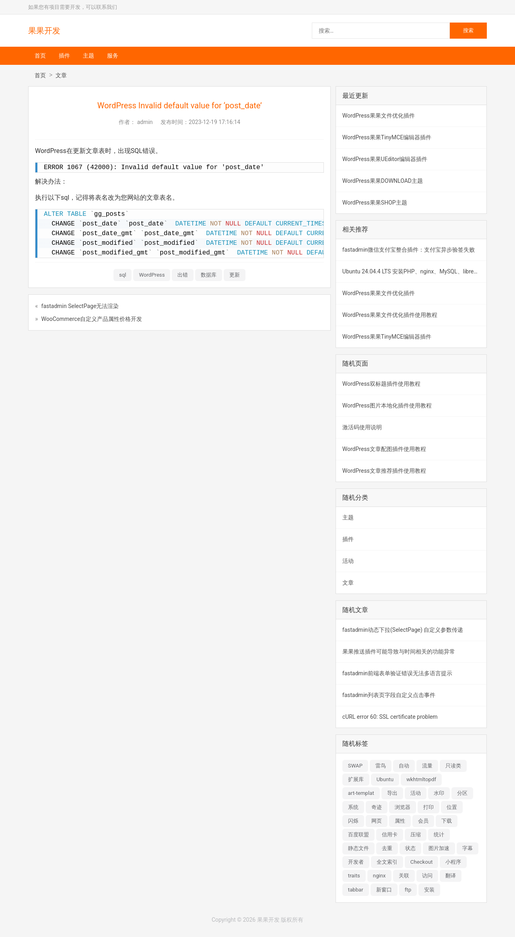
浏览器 (402, 807)
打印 (428, 807)
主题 (88, 55)
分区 (462, 793)
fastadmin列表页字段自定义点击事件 (388, 695)
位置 (452, 807)
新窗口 (384, 890)
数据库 (208, 275)
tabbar (355, 890)
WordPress (152, 275)
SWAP (355, 766)
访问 (427, 876)
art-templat (361, 793)
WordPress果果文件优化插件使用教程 (389, 315)
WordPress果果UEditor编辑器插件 (384, 159)
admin (145, 122)
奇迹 (376, 807)
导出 (392, 793)
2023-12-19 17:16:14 (214, 122)
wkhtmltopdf (421, 779)
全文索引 (387, 862)
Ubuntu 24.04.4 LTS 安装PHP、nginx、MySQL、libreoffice (414, 271)
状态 (410, 848)
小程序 (453, 862)
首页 (40, 55)
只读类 (453, 766)
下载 (446, 821)
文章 (61, 75)
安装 (429, 890)
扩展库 (356, 779)
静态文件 (358, 848)
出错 (182, 275)
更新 (234, 275)
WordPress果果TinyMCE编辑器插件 (386, 137)
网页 (376, 821)
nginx (379, 876)
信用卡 (390, 835)
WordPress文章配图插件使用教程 (384, 449)
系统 (353, 807)
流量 (427, 766)
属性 (400, 821)
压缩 (415, 835)
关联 (404, 876)
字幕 (467, 848)
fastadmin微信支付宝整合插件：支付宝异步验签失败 (408, 249)
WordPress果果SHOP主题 (374, 202)
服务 (112, 55)
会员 (423, 821)
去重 (387, 848)
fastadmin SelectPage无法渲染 (80, 306)
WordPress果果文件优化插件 (378, 115)
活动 (348, 561)
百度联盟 (358, 835)
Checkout (421, 862)
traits (354, 876)
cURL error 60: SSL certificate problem (390, 717)
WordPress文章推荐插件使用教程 (384, 470)
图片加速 (438, 848)
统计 (439, 835)
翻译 (450, 876)
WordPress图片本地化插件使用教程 (387, 405)
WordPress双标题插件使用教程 (381, 384)
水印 (439, 793)
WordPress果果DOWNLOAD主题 (382, 181)
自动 (404, 766)
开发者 (356, 862)
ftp (408, 890)
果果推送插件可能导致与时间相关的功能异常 (398, 651)
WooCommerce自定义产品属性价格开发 (91, 319)
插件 (64, 55)
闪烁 (353, 821)
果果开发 (44, 30)
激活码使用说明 (362, 427)
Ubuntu (385, 779)
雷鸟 (380, 766)
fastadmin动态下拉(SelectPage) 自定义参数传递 (402, 630)
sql (122, 275)
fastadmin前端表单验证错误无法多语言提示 (397, 673)
